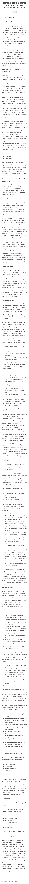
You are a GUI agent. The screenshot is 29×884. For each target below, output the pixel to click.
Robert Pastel (14, 881)
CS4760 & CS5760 (6, 881)
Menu (14, 12)
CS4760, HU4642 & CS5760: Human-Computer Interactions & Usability (15, 5)
